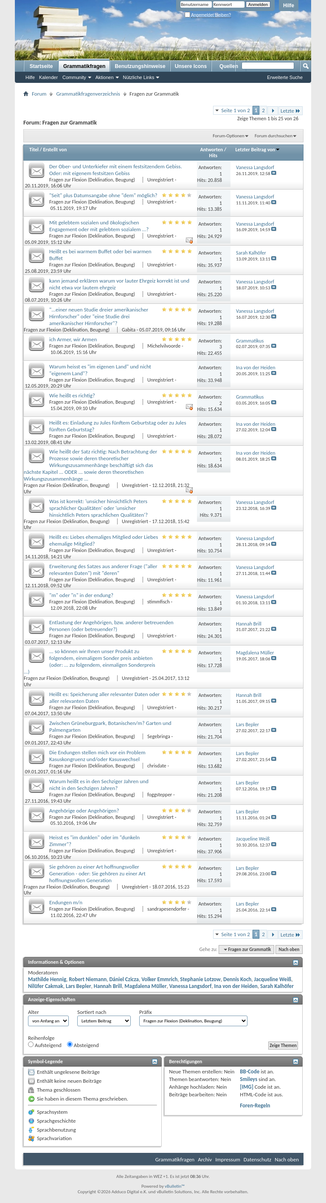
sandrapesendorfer (166, 909)
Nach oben (288, 949)
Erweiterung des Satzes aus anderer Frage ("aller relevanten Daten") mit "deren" (103, 569)
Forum (39, 94)
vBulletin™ (175, 1186)
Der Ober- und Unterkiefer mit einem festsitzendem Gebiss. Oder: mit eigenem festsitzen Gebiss (115, 169)
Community (74, 77)
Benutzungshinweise (140, 66)
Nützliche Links (139, 77)
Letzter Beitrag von (258, 150)
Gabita (128, 330)
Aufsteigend (45, 1045)
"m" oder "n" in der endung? (81, 595)
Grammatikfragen (84, 66)
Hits (213, 156)
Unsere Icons (191, 66)
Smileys (248, 1079)
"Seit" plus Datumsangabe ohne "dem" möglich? (103, 195)
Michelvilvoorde (163, 346)
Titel (34, 150)
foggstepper (159, 795)
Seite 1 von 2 (235, 110)
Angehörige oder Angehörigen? (84, 810)
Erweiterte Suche (285, 77)
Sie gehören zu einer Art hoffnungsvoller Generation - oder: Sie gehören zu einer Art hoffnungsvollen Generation (97, 873)
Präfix (145, 1012)
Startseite (41, 66)
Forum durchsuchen (273, 136)
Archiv (205, 1159)
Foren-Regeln (255, 1105)
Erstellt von (55, 150)
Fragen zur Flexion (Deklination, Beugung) (92, 180)
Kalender (48, 77)
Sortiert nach (91, 1012)
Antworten (211, 150)
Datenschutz (257, 1159)
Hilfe (288, 5)
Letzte (291, 111)
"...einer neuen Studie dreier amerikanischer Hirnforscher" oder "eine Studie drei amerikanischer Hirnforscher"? (98, 316)
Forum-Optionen (228, 136)
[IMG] (246, 1087)
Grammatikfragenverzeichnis (88, 94)
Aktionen (105, 77)
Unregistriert (160, 180)
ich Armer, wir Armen (73, 339)
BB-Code (249, 1071)
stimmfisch (158, 602)
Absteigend (83, 1045)
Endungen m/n (65, 902)
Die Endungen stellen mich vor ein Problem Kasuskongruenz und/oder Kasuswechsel (97, 755)
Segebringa (158, 736)
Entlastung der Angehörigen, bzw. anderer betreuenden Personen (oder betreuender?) (111, 625)
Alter (33, 1012)
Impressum (227, 1159)
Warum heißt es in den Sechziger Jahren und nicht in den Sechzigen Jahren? (99, 784)
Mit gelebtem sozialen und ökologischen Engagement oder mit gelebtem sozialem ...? (99, 225)
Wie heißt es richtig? (72, 395)
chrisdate (156, 766)
